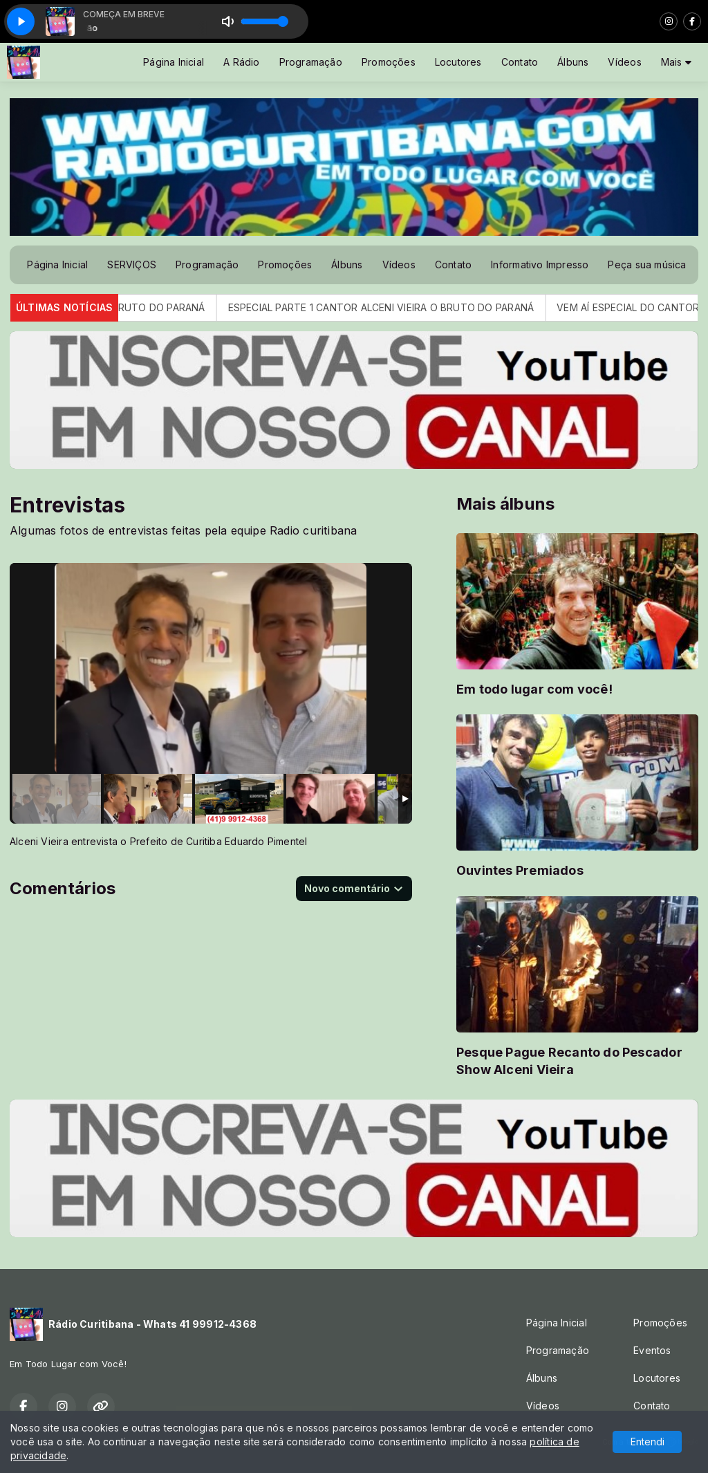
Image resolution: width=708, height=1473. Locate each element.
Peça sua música (647, 264)
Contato (519, 62)
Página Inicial (173, 62)
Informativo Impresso (539, 264)
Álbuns (572, 62)
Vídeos (624, 62)
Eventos (652, 1350)
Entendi (647, 1441)
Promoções (389, 62)
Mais (676, 62)
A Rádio (241, 62)
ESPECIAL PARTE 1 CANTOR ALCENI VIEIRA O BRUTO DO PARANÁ (396, 307)
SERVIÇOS (131, 264)
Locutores (458, 62)
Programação (310, 62)
